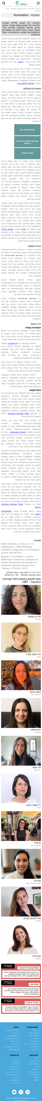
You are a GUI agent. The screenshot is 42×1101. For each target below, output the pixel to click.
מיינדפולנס (12, 343)
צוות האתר (15, 1061)
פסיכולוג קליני (33, 1033)
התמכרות (35, 1049)
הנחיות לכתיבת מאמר (12, 1075)
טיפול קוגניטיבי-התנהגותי (18, 413)
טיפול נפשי (24, 572)
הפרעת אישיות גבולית (31, 1044)
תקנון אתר (15, 1064)
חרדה (23, 229)
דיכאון (20, 61)
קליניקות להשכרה (13, 1036)
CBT (36, 1058)
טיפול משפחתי (33, 1072)
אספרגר (35, 1039)
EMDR (36, 1077)
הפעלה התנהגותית (18, 432)
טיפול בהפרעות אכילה (12, 1039)
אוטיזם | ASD (33, 1036)
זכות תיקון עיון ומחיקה (12, 1072)
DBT (36, 1067)
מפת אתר (16, 1083)
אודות (17, 1058)
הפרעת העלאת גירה (25, 83)
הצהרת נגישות (14, 1069)
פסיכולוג (35, 1030)
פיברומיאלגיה (34, 1041)
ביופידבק (35, 1069)
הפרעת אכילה (7, 229)
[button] (4, 3)
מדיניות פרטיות (14, 1067)
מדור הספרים (14, 1041)
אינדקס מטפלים (13, 1049)
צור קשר (16, 1077)
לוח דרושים (15, 1044)
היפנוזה (35, 1080)
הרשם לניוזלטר (14, 1080)
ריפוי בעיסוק (34, 1061)
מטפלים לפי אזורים (12, 1030)
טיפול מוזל (15, 1033)
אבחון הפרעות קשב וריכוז (11, 1047)
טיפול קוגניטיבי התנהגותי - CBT (28, 575)
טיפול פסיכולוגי (12, 572)
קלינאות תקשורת (32, 1064)
